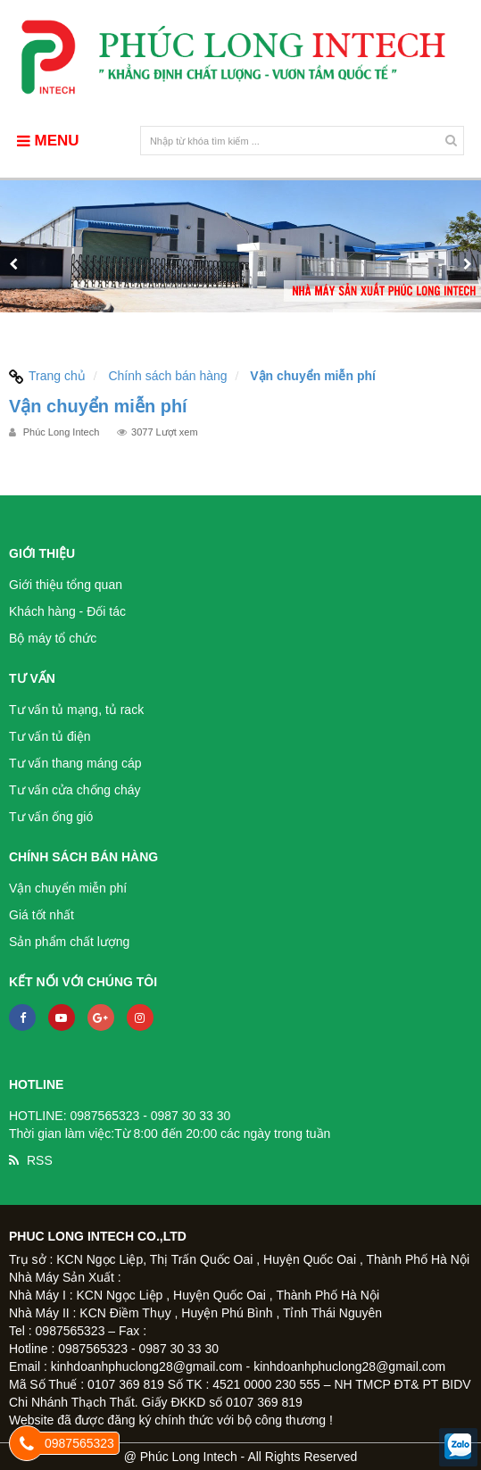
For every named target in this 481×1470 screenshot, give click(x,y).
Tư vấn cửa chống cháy (75, 790)
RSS (40, 1160)
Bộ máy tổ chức (52, 638)
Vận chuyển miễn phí (68, 888)
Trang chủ (47, 376)
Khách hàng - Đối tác (67, 611)
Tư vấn (32, 678)
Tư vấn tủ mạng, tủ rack (76, 709)
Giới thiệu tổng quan (65, 584)
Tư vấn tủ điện (50, 736)
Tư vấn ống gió (51, 817)
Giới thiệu (42, 553)
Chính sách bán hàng (167, 376)
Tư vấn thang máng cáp (75, 763)
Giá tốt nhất (41, 915)
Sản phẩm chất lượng (69, 941)
